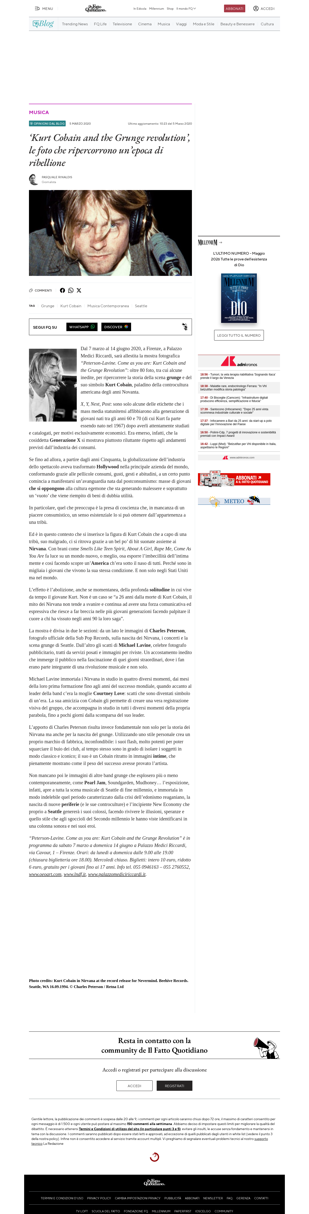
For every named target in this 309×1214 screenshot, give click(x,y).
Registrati (174, 1086)
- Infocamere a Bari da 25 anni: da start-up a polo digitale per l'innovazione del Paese (236, 422)
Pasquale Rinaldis (57, 177)
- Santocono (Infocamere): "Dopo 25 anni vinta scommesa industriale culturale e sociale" (234, 411)
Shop (170, 8)
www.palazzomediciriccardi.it (117, 874)
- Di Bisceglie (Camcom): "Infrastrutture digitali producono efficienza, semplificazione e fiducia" (234, 399)
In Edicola (139, 8)
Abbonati (234, 8)
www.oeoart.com (45, 874)
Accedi (134, 1086)
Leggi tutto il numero (238, 335)
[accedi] (263, 8)
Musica (39, 112)
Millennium (156, 8)
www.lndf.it (75, 874)
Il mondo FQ (186, 8)
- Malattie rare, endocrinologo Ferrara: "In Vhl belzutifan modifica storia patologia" (233, 387)
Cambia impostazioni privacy (138, 1198)
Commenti (40, 290)
